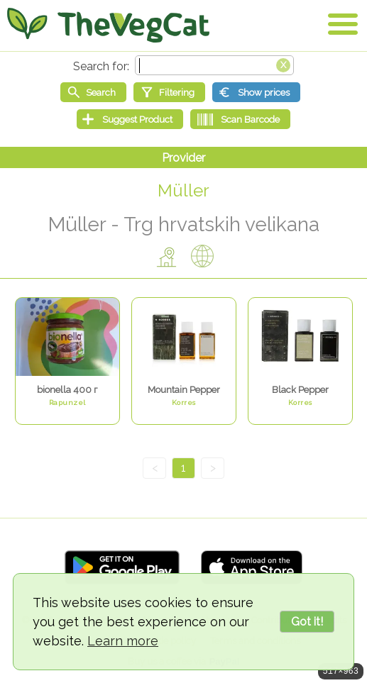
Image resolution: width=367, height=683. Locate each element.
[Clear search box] (283, 63)
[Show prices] (256, 92)
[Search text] (214, 65)
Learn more (122, 640)
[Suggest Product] (130, 119)
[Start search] (93, 92)
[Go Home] (108, 25)
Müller (183, 190)
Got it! (307, 621)
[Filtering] (169, 92)
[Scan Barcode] (240, 119)
